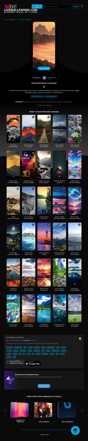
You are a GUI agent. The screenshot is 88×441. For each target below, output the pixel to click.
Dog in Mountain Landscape (13, 217)
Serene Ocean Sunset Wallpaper (75, 253)
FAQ (59, 429)
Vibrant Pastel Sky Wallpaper (75, 325)
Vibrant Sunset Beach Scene (44, 289)
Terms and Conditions (40, 429)
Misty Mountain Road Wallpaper (44, 145)
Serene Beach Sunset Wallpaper (28, 325)
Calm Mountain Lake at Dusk (59, 145)
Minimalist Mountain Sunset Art (59, 181)
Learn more (44, 386)
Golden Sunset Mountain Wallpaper (13, 181)
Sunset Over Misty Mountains (13, 145)
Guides (64, 429)
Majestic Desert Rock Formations (28, 289)
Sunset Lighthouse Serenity (44, 253)
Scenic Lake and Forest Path (44, 217)
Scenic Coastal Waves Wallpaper (28, 217)
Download (44, 68)
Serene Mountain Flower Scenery (75, 145)
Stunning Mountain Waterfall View (59, 325)
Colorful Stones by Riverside (13, 325)
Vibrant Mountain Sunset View (28, 145)
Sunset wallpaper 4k (51, 96)
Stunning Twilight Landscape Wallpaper (59, 217)
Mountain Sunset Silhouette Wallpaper (28, 181)
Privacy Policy (53, 429)
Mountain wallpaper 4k (38, 96)
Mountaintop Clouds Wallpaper (75, 289)
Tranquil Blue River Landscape (44, 325)
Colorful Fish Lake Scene (13, 289)
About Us (30, 429)
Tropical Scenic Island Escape (28, 253)
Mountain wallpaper (24, 19)
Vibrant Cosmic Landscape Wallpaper (75, 217)
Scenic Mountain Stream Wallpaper (59, 289)
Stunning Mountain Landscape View (59, 253)
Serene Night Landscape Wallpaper (13, 253)
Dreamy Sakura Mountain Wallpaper (74, 181)
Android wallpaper (19, 343)
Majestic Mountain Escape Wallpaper (44, 181)
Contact (23, 429)
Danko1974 (49, 78)
